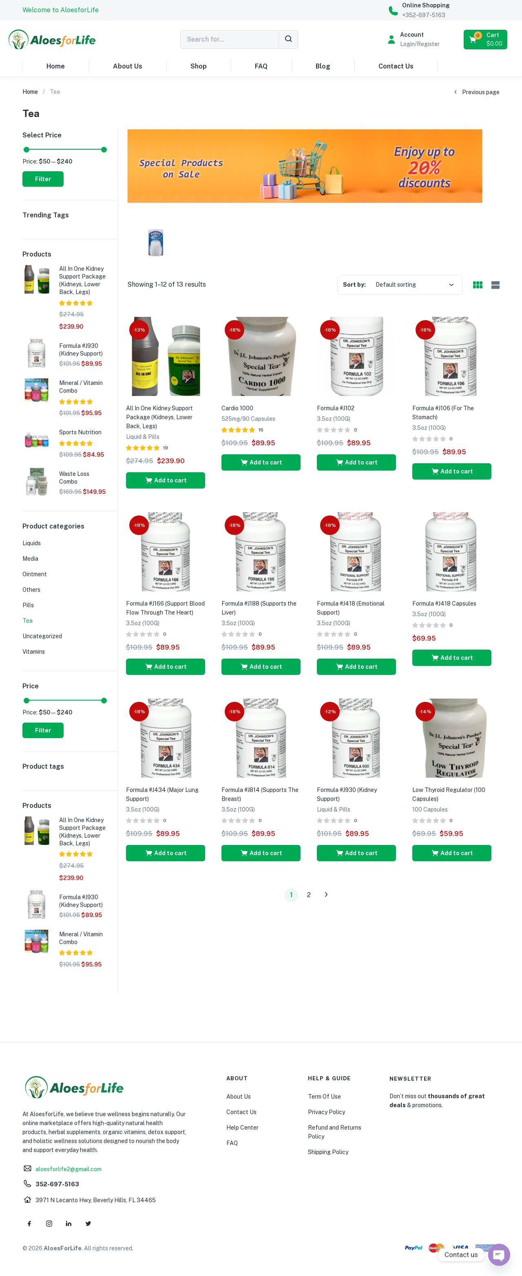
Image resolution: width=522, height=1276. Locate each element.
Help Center (242, 1127)
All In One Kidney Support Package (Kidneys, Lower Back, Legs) (159, 417)
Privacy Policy (326, 1112)
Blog (323, 66)
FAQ (261, 66)
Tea (27, 620)
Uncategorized (42, 636)
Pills (28, 605)
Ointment (34, 574)
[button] (60, 10)
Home (55, 66)
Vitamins (33, 651)
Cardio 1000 (237, 408)
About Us (127, 66)
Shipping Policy (328, 1152)
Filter (43, 179)
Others (31, 589)
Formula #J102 (335, 408)
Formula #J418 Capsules (444, 603)
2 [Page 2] (309, 895)
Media (30, 558)
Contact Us (396, 66)
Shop (198, 66)
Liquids (31, 543)
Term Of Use (324, 1096)
